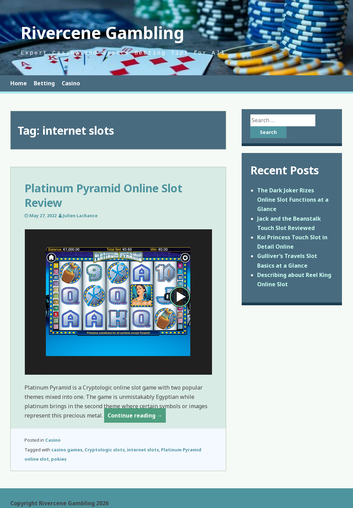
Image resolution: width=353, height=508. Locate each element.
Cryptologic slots (104, 450)
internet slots (143, 450)
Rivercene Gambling (102, 32)
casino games (66, 450)
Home (18, 83)
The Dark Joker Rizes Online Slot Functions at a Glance (293, 199)
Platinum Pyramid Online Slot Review (103, 195)
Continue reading (137, 417)
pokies (59, 459)
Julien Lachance (80, 215)
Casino (71, 83)
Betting (44, 83)
